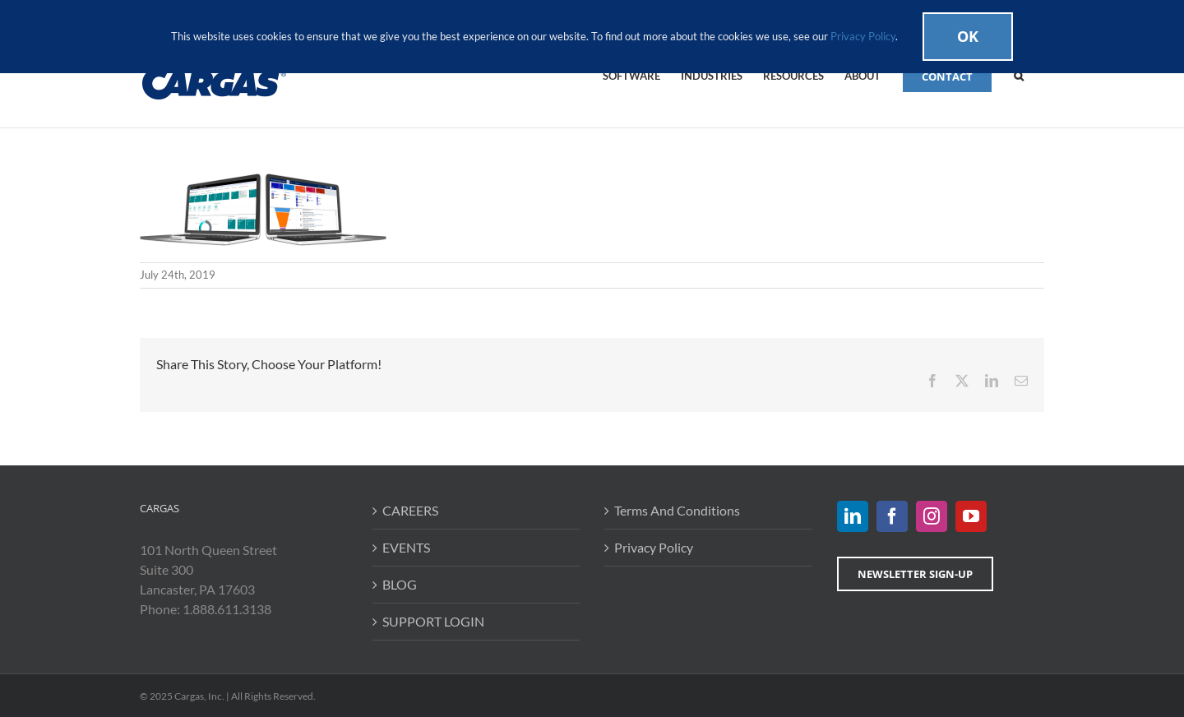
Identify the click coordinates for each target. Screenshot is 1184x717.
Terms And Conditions (677, 510)
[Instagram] (931, 516)
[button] (1019, 74)
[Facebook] (892, 516)
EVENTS (406, 547)
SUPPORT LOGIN (433, 621)
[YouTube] (971, 516)
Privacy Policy (653, 547)
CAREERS (410, 510)
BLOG (399, 584)
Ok (967, 36)
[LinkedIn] (852, 516)
